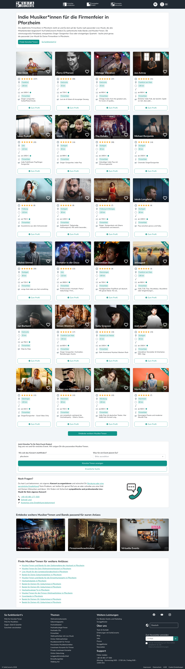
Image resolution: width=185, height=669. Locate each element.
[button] (164, 4)
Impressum (147, 667)
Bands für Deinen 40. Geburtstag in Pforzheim (41, 602)
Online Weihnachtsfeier (59, 639)
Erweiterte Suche (92, 469)
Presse (99, 641)
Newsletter (101, 647)
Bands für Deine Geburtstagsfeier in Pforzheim (42, 574)
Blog (98, 635)
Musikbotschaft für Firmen (60, 642)
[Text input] (159, 638)
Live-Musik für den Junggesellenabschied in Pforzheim (45, 571)
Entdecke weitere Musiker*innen (93, 433)
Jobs (98, 638)
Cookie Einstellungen (176, 667)
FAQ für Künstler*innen (13, 619)
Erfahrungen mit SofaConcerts (108, 633)
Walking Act (54, 662)
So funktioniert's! (49, 42)
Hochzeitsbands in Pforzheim (34, 581)
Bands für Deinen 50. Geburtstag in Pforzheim (41, 584)
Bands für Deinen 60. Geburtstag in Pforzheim (41, 587)
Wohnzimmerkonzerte (58, 619)
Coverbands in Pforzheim (32, 596)
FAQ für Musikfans (11, 622)
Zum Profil (35, 108)
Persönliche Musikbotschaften (61, 645)
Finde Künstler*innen (29, 42)
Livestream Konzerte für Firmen (62, 647)
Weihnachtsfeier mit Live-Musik (62, 636)
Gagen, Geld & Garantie (12, 625)
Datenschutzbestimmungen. (158, 647)
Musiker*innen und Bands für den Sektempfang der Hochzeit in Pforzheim (53, 565)
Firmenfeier (54, 633)
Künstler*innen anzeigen (92, 463)
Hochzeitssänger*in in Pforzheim (36, 590)
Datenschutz (157, 667)
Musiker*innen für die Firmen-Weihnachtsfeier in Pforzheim (47, 593)
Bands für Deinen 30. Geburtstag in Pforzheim (41, 599)
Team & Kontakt (103, 630)
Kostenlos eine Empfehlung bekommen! (38, 502)
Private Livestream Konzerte (60, 650)
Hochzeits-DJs (55, 630)
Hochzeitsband (55, 625)
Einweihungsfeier (56, 659)
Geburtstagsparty (56, 622)
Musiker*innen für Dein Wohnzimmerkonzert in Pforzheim (46, 568)
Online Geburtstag (57, 653)
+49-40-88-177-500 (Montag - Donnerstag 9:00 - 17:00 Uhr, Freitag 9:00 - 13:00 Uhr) (117, 660)
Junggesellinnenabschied (59, 656)
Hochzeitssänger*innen (58, 627)
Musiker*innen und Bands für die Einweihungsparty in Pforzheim (49, 577)
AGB (165, 667)
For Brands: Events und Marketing (109, 619)
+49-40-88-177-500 (30, 497)
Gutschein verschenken (12, 627)
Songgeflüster (102, 622)
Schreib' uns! (26, 499)
